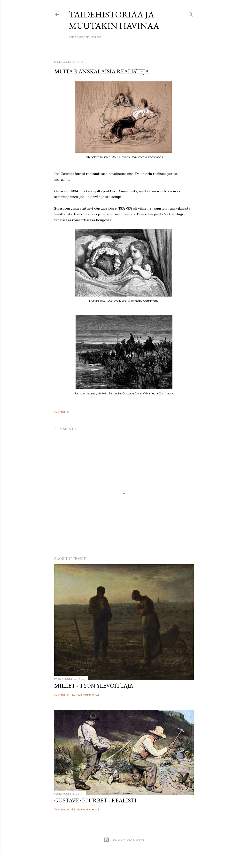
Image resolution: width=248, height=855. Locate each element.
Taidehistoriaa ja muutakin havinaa (114, 20)
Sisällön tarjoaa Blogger (124, 840)
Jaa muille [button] (61, 411)
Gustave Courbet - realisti (95, 800)
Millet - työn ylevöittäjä (93, 685)
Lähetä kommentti (85, 694)
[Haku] (191, 13)
